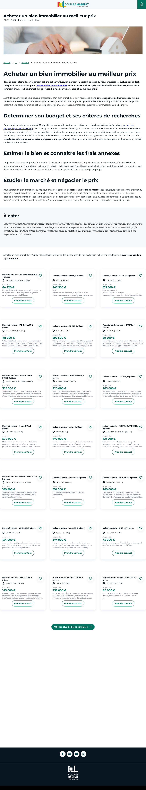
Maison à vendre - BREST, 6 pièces (68, 326)
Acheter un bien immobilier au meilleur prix (55, 62)
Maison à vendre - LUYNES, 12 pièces (119, 376)
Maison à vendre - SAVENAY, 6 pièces (69, 478)
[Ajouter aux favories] (40, 276)
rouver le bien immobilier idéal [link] (51, 85)
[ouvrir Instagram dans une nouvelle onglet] (83, 754)
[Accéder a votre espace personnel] (141, 4)
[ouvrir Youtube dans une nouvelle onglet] (76, 754)
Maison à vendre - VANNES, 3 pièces (119, 275)
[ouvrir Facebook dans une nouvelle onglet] (63, 754)
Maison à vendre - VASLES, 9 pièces (68, 528)
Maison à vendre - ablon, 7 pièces (67, 427)
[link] (73, 627)
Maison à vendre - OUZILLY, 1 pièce (118, 528)
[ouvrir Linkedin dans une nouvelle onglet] (69, 754)
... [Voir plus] (16, 62)
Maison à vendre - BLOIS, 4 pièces (68, 275)
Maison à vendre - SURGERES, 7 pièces (120, 478)
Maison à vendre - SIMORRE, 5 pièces (18, 528)
